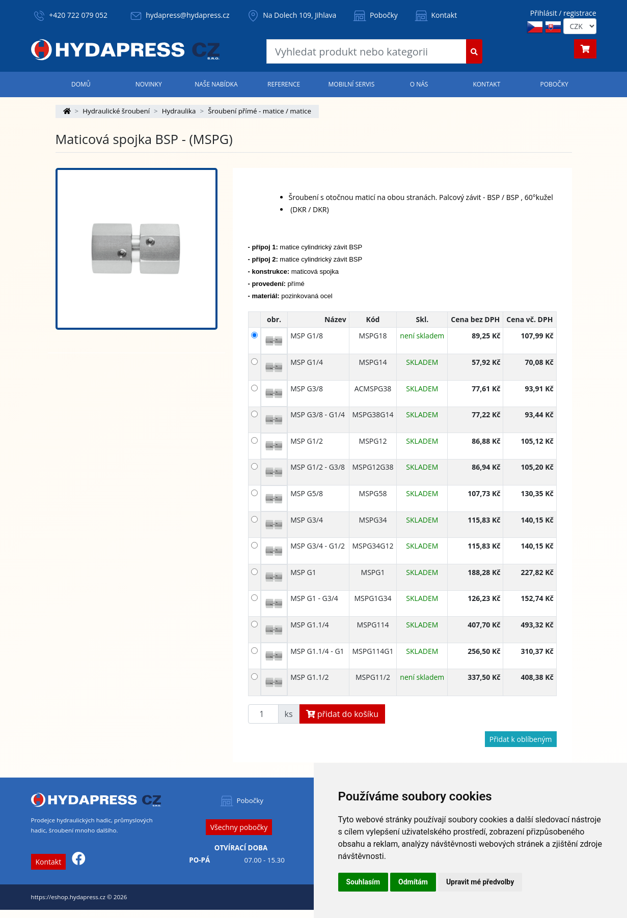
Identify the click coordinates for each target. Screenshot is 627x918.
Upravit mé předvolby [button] (480, 882)
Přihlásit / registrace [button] (563, 13)
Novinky (148, 84)
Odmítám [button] (413, 882)
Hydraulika (179, 111)
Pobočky (374, 15)
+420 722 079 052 (78, 15)
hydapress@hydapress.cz (187, 15)
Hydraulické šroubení (116, 111)
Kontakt (435, 15)
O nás (419, 84)
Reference (283, 84)
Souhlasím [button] (363, 882)
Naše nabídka (216, 84)
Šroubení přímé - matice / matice (259, 111)
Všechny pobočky (238, 827)
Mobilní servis (352, 84)
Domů (81, 84)
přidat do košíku (342, 714)
